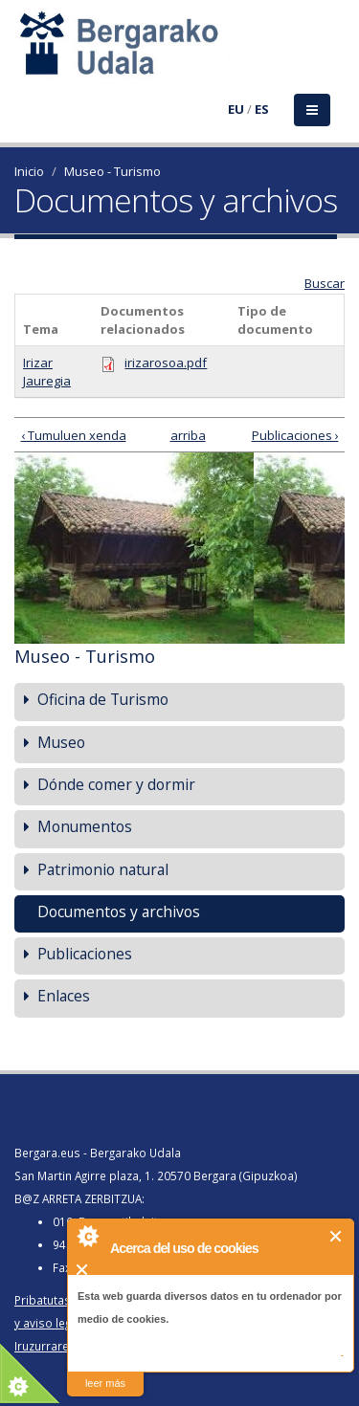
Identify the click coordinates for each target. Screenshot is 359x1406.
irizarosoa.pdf (165, 362)
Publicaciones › (295, 435)
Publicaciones (84, 953)
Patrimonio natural (102, 869)
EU (236, 109)
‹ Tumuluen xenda (73, 435)
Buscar (324, 283)
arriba (176, 435)
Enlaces (63, 995)
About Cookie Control (87, 1235)
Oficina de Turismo (102, 699)
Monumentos (84, 826)
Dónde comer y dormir (116, 784)
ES (262, 109)
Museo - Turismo (112, 171)
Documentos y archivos (118, 911)
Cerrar (336, 1236)
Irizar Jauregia (47, 371)
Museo (61, 742)
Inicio (29, 171)
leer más (105, 1383)
